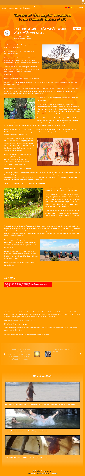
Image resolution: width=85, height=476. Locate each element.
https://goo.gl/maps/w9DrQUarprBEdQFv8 (22, 320)
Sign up (77, 28)
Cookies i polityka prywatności (42, 471)
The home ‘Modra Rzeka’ (55, 312)
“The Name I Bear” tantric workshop (63, 350)
